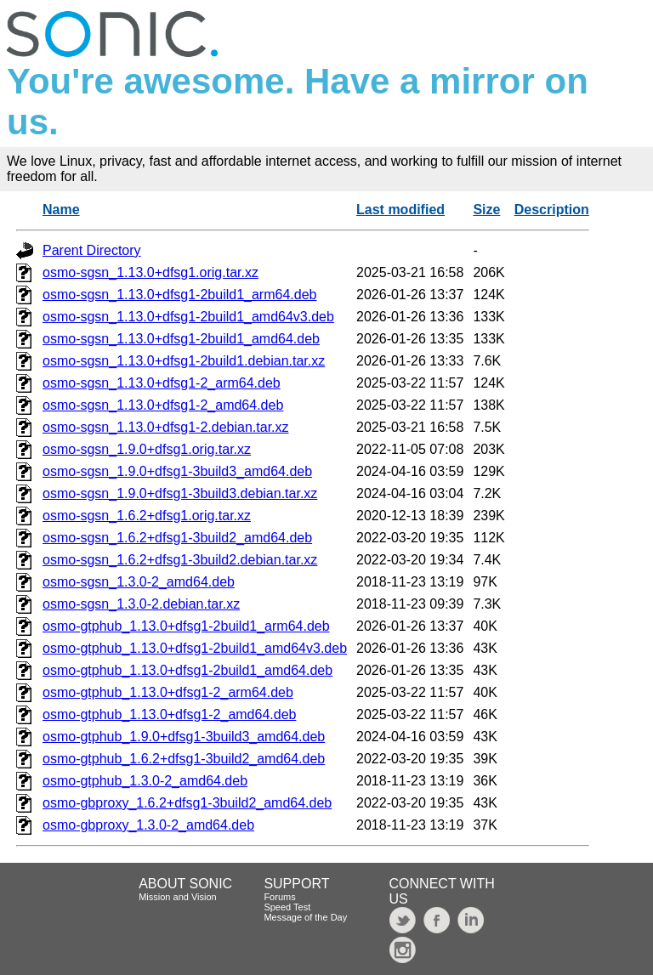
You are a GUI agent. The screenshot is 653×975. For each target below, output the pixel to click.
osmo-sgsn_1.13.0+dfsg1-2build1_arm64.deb (179, 294)
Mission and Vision (178, 897)
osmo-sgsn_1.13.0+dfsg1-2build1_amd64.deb (181, 339)
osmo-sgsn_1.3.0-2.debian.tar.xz (141, 604)
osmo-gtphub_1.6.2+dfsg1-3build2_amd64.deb (184, 758)
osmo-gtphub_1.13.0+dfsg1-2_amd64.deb (169, 714)
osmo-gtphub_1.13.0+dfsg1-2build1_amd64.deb (187, 670)
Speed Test (287, 907)
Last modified (400, 209)
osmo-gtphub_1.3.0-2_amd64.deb (145, 781)
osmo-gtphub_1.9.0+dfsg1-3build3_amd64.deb (184, 736)
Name (61, 209)
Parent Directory (92, 250)
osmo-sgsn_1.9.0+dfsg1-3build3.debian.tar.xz (180, 493)
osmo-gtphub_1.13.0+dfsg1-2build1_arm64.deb (186, 626)
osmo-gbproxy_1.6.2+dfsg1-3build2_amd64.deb (187, 803)
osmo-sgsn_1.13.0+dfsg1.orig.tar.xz (150, 272)
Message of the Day (305, 917)
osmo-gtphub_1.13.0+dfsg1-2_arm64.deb (168, 692)
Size (486, 209)
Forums (279, 897)
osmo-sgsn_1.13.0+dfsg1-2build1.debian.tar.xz (184, 361)
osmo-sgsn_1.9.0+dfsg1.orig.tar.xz (147, 449)
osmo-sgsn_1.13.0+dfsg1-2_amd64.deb (163, 405)
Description (551, 209)
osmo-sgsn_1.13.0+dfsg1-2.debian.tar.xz (166, 427)
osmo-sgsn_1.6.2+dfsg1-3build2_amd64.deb (177, 537)
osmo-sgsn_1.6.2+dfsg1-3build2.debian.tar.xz (180, 560)
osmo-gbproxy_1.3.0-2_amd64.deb (148, 825)
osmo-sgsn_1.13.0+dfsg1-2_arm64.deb (162, 383)
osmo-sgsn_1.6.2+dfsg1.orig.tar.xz (147, 515)
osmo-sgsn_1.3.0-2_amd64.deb (139, 582)
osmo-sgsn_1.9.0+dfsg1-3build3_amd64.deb (177, 471)
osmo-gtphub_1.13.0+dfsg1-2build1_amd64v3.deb (195, 648)
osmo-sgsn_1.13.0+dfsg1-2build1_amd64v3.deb (188, 316)
